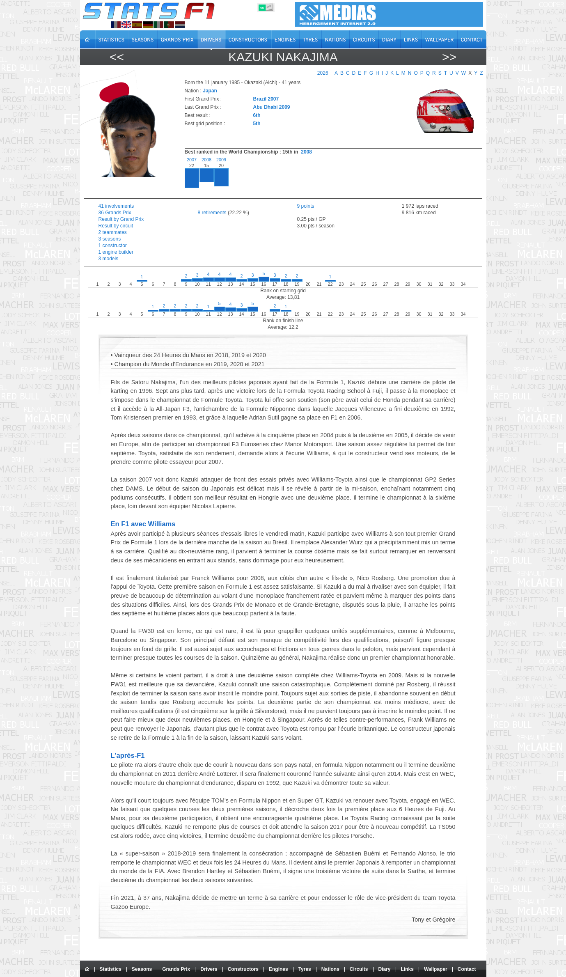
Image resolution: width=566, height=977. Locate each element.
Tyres (304, 969)
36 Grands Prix (115, 213)
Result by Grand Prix (121, 219)
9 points (305, 206)
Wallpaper (435, 969)
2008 (306, 152)
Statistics (110, 969)
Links (407, 969)
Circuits (359, 969)
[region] (329, 175)
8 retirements (212, 213)
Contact (467, 969)
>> (449, 57)
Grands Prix (176, 969)
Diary (384, 969)
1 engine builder (116, 252)
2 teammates (113, 232)
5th (257, 123)
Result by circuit (116, 226)
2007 (192, 159)
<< (117, 57)
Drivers (208, 969)
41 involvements (116, 206)
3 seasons (110, 239)
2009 (221, 159)
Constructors (243, 969)
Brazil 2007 (266, 99)
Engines (278, 969)
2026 (322, 73)
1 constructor (113, 245)
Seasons (142, 969)
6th (257, 115)
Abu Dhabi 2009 (271, 107)
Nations (330, 969)
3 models (109, 258)
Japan (210, 91)
